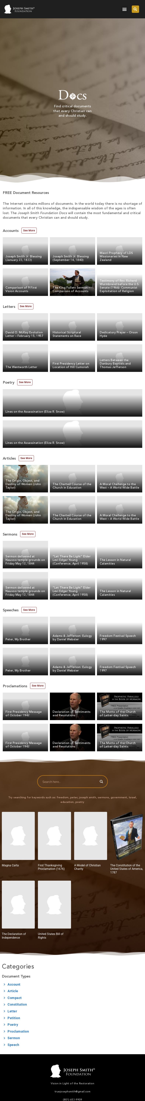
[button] (124, 9)
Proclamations (15, 686)
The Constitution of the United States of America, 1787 (126, 869)
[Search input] (70, 781)
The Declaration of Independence (14, 935)
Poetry (8, 383)
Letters (9, 307)
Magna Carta (10, 865)
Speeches (11, 610)
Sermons (10, 534)
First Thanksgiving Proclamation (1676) (51, 867)
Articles (9, 459)
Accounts (11, 231)
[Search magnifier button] (101, 781)
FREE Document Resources (26, 193)
